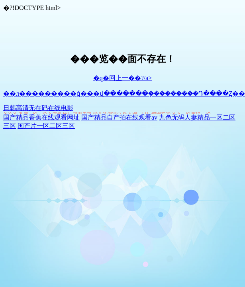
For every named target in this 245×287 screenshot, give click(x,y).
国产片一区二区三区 (46, 125)
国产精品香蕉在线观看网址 (41, 117)
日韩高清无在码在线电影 (38, 107)
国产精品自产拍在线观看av (119, 117)
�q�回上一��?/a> (122, 78)
